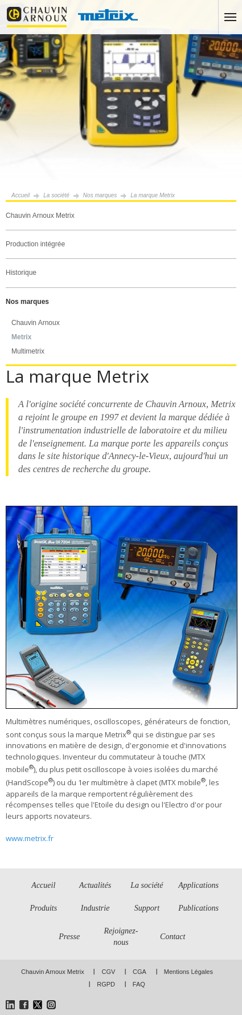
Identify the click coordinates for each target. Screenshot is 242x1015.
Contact (172, 936)
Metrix (21, 337)
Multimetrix (27, 351)
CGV (108, 971)
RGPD (106, 984)
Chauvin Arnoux (35, 323)
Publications (198, 908)
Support (146, 908)
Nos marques (27, 302)
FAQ (139, 984)
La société (56, 195)
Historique (21, 273)
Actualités (95, 885)
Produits (43, 908)
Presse (69, 936)
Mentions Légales (188, 971)
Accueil (20, 195)
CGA (139, 971)
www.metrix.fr (30, 838)
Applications (198, 885)
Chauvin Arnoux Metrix (40, 216)
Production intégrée (35, 244)
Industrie (95, 908)
